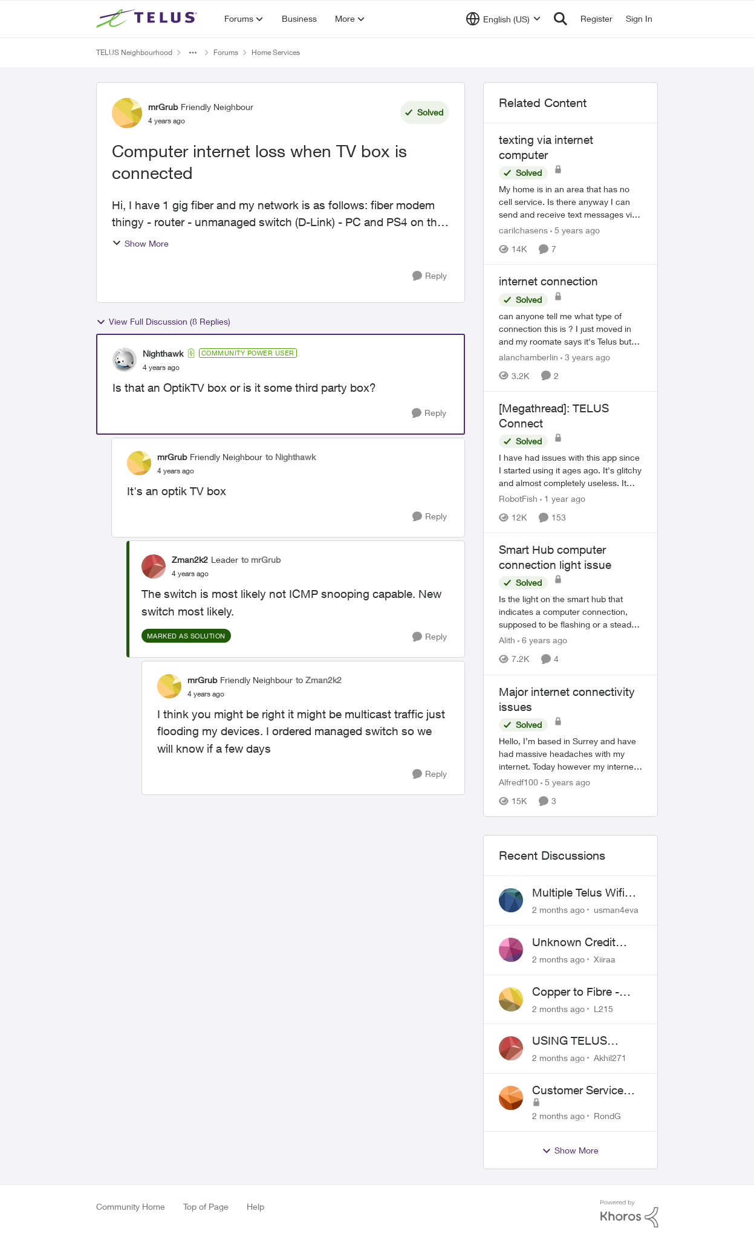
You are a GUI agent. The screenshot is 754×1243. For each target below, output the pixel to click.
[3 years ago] (585, 357)
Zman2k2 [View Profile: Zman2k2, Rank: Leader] (190, 559)
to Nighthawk (290, 457)
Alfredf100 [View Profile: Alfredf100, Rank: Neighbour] (518, 782)
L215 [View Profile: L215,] (603, 1008)
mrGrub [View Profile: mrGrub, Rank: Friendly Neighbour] (163, 107)
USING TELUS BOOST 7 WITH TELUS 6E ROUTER (583, 1041)
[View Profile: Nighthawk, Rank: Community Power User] (124, 360)
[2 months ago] (558, 909)
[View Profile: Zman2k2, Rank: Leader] (153, 566)
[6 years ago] (542, 640)
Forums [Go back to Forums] (225, 52)
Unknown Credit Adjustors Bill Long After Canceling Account (580, 942)
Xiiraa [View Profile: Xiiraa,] (605, 959)
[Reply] (429, 276)
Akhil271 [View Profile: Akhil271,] (610, 1058)
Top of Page (206, 1206)
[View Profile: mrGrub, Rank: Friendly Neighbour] (127, 113)
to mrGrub (261, 559)
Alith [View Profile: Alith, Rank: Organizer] (507, 640)
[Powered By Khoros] (629, 1214)
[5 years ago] (575, 230)
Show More (140, 243)
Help (255, 1206)
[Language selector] (503, 19)
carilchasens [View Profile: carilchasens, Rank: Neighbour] (523, 230)
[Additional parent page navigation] (193, 52)
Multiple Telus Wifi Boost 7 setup (578, 893)
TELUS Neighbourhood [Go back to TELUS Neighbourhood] (134, 52)
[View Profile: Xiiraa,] (511, 950)
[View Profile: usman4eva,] (511, 900)
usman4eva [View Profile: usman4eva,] (616, 909)
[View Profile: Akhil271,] (511, 1048)
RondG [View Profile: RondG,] (607, 1116)
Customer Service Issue (577, 1090)
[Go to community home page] (148, 18)
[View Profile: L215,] (511, 999)
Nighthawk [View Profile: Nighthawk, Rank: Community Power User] (163, 353)
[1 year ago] (562, 498)
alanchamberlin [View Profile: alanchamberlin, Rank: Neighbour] (528, 357)
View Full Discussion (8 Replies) (163, 321)
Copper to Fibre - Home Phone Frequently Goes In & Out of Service (586, 992)
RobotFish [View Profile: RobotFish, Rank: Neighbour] (518, 498)
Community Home (130, 1206)
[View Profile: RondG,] (511, 1098)
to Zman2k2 (319, 680)
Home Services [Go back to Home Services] (276, 52)
